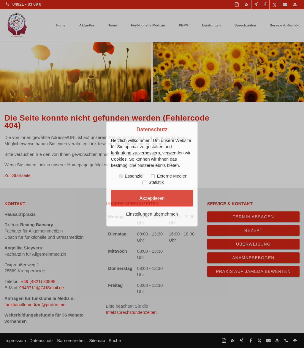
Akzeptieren (151, 198)
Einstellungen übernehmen (152, 214)
